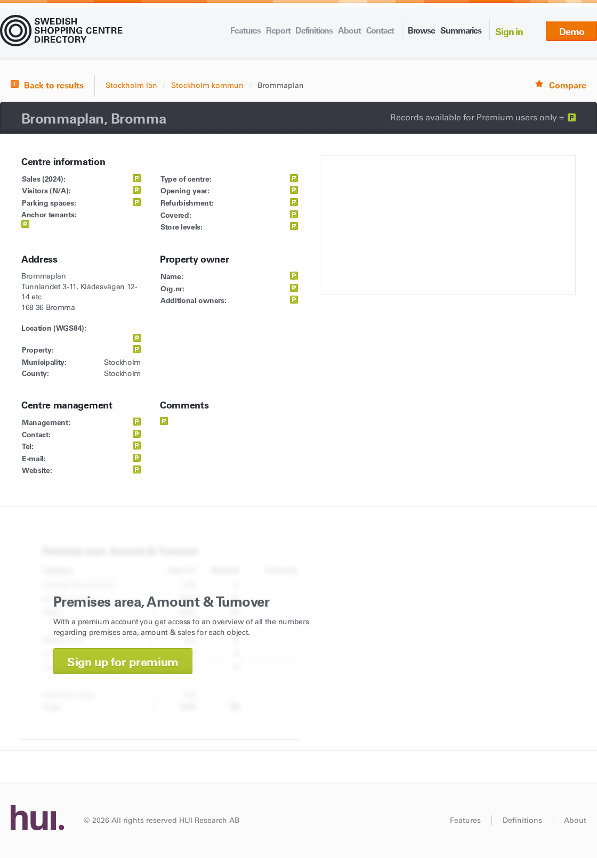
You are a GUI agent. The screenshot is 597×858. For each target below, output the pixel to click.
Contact (380, 30)
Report (278, 30)
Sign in (509, 32)
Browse (421, 30)
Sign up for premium (123, 662)
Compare (567, 85)
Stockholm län (131, 85)
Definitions (314, 30)
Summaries (460, 30)
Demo (571, 32)
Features (245, 30)
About (349, 30)
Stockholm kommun (207, 85)
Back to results (54, 85)
